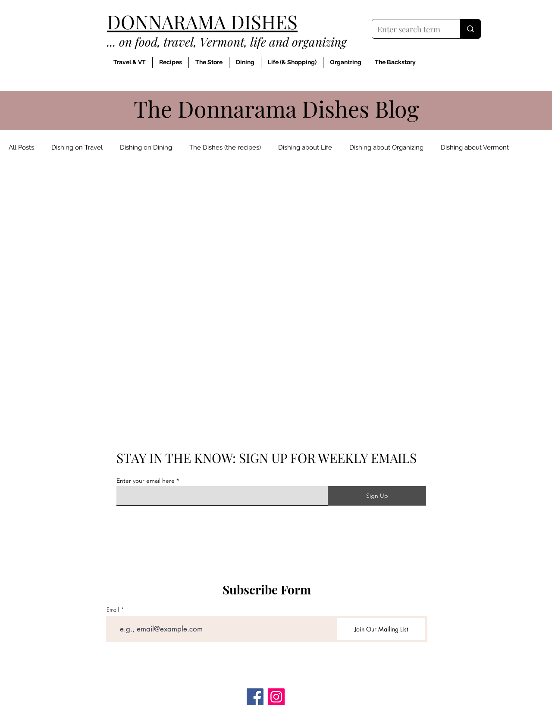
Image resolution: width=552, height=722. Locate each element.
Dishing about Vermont (475, 147)
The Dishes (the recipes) (225, 147)
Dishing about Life (305, 147)
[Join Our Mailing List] (381, 629)
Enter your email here (145, 481)
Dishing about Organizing (386, 147)
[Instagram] (276, 696)
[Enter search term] (409, 29)
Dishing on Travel (77, 147)
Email (113, 610)
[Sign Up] (377, 496)
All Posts (21, 147)
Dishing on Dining (146, 147)
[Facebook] (255, 696)
